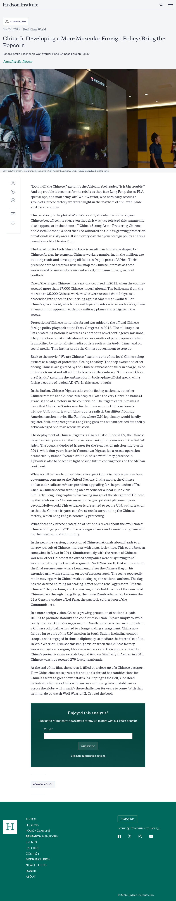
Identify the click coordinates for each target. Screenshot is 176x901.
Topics (31, 819)
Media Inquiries (37, 859)
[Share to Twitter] (12, 183)
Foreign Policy (43, 784)
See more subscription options (88, 755)
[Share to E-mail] (12, 214)
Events (31, 842)
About (30, 876)
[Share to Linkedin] (12, 203)
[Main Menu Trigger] (170, 4)
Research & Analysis (42, 836)
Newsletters (36, 865)
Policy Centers (38, 830)
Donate (31, 870)
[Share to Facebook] (12, 192)
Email (48, 729)
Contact (32, 853)
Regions (32, 824)
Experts (32, 847)
